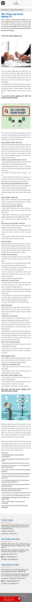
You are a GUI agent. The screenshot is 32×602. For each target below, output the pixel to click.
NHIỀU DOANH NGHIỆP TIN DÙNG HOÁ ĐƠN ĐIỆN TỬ (16, 474)
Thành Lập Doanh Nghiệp (16, 10)
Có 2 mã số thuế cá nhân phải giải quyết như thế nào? (16, 495)
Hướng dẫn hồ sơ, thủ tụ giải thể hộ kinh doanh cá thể (15, 492)
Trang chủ (5, 10)
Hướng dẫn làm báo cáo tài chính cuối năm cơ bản (15, 463)
